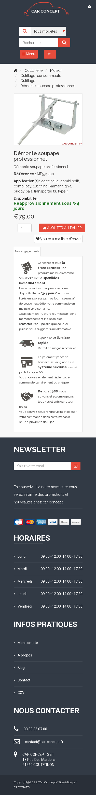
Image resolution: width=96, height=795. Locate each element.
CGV (19, 693)
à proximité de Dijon (40, 422)
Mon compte (26, 643)
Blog (19, 668)
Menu (28, 54)
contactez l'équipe (32, 324)
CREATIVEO (22, 787)
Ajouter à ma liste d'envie (58, 239)
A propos (23, 655)
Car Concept (47, 782)
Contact (22, 680)
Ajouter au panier (62, 228)
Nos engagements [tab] (27, 251)
